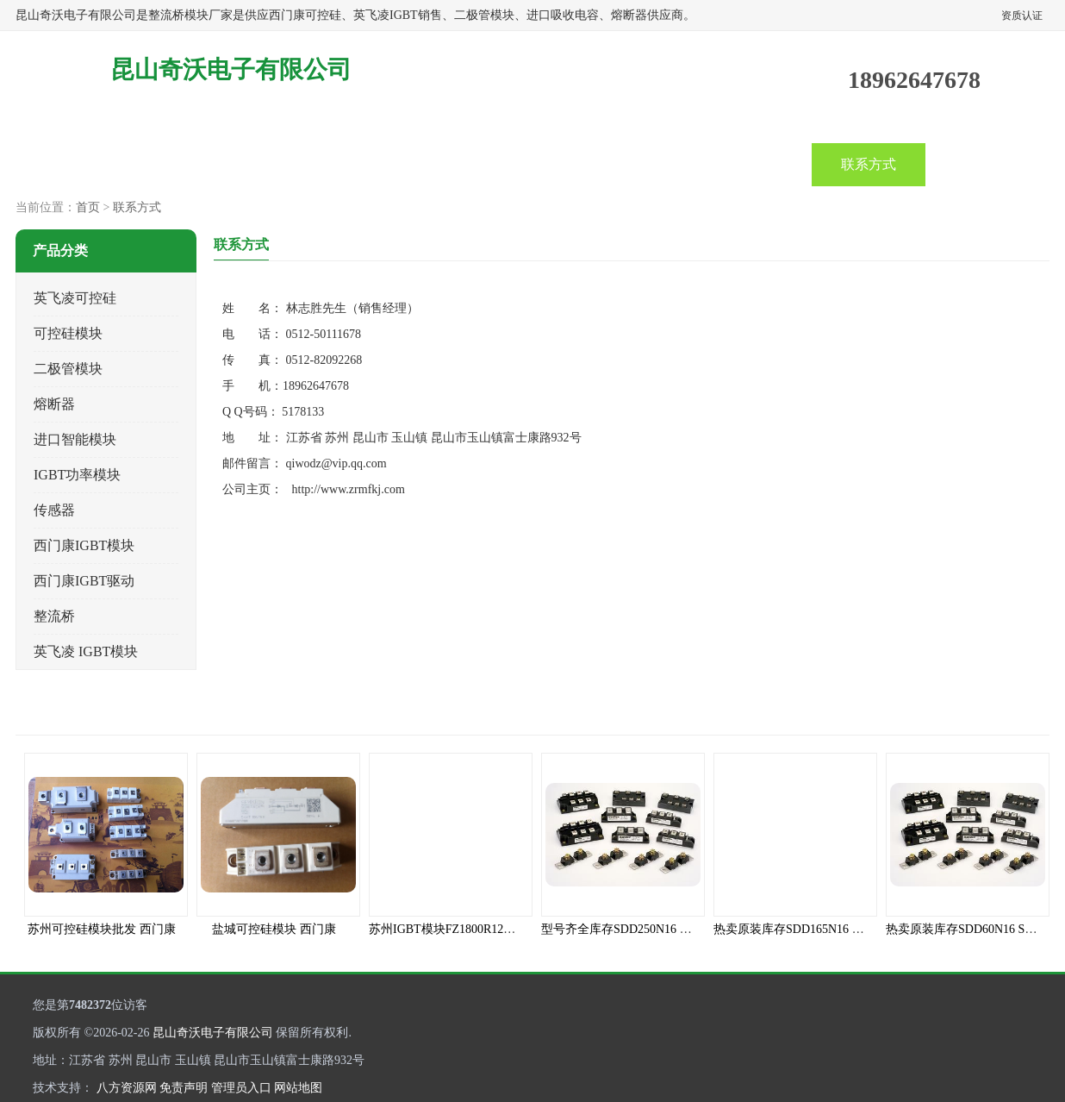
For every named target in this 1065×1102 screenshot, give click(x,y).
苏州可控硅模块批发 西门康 (102, 929)
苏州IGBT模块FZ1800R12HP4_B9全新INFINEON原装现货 (522, 929)
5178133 (303, 411)
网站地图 (298, 1087)
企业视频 (299, 164)
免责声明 (183, 1087)
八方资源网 (127, 1087)
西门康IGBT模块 (84, 545)
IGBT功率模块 (77, 474)
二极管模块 (68, 368)
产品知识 (527, 164)
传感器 (54, 510)
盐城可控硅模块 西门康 (274, 929)
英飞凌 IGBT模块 (86, 651)
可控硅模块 (68, 333)
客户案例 (754, 164)
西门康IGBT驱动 (84, 580)
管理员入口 (241, 1087)
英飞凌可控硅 (75, 298)
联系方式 (868, 164)
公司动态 (413, 164)
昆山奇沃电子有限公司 (213, 1032)
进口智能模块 (75, 439)
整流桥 (54, 616)
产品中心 (186, 164)
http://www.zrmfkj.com (348, 489)
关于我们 (641, 164)
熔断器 (54, 404)
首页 (72, 164)
